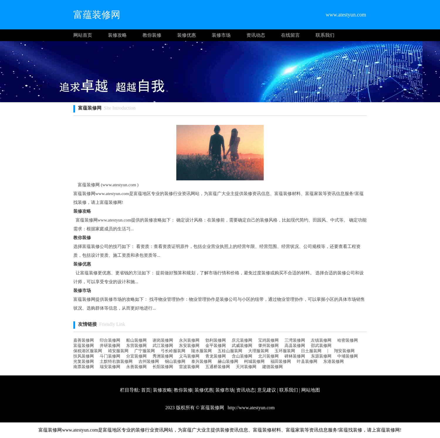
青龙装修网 (215, 356)
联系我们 (325, 35)
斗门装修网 (110, 356)
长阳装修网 (163, 367)
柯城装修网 (254, 361)
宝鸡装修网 (268, 340)
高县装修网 (295, 345)
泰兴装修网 (201, 361)
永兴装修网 (189, 340)
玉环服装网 (285, 351)
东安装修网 (189, 345)
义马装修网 (189, 356)
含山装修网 (242, 356)
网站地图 (310, 389)
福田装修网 (280, 361)
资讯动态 (255, 35)
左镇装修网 (321, 340)
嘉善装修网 (83, 340)
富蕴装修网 (83, 345)
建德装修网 (272, 367)
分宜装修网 (136, 356)
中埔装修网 (347, 356)
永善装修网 (136, 367)
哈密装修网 (347, 340)
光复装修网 (83, 361)
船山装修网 (136, 340)
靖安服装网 (118, 351)
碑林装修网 (295, 356)
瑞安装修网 (110, 367)
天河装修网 (246, 367)
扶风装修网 (83, 356)
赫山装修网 (228, 361)
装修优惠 (186, 35)
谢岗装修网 (163, 340)
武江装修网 (163, 345)
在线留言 (290, 35)
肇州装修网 (268, 345)
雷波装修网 (189, 367)
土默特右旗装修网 (116, 361)
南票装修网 (83, 367)
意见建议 (266, 389)
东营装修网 (136, 345)
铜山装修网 (175, 361)
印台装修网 (110, 340)
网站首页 (82, 35)
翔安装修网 (344, 351)
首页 (145, 389)
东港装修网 (333, 361)
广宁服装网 (144, 351)
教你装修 (152, 35)
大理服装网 (258, 351)
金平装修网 (215, 345)
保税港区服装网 (87, 351)
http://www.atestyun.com (250, 407)
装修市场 (221, 35)
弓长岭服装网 (173, 351)
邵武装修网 (321, 345)
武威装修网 (242, 345)
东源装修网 (321, 356)
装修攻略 (117, 35)
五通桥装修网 (217, 367)
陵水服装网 (201, 351)
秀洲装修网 (163, 356)
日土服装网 (311, 351)
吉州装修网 (148, 361)
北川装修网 (268, 356)
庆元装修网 (242, 340)
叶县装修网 (307, 361)
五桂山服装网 (230, 351)
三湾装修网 (295, 340)
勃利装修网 (215, 340)
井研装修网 (110, 345)
